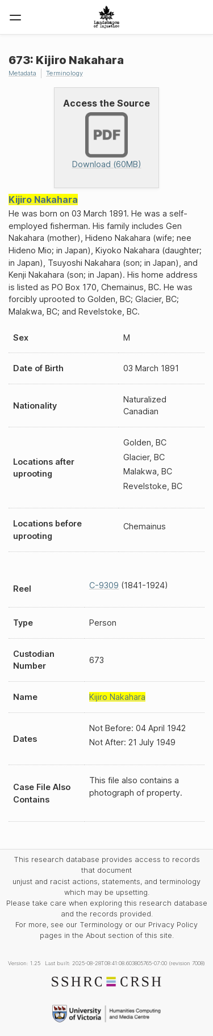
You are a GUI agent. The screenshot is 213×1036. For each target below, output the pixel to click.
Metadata (22, 73)
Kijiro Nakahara (43, 199)
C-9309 (104, 585)
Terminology (64, 73)
